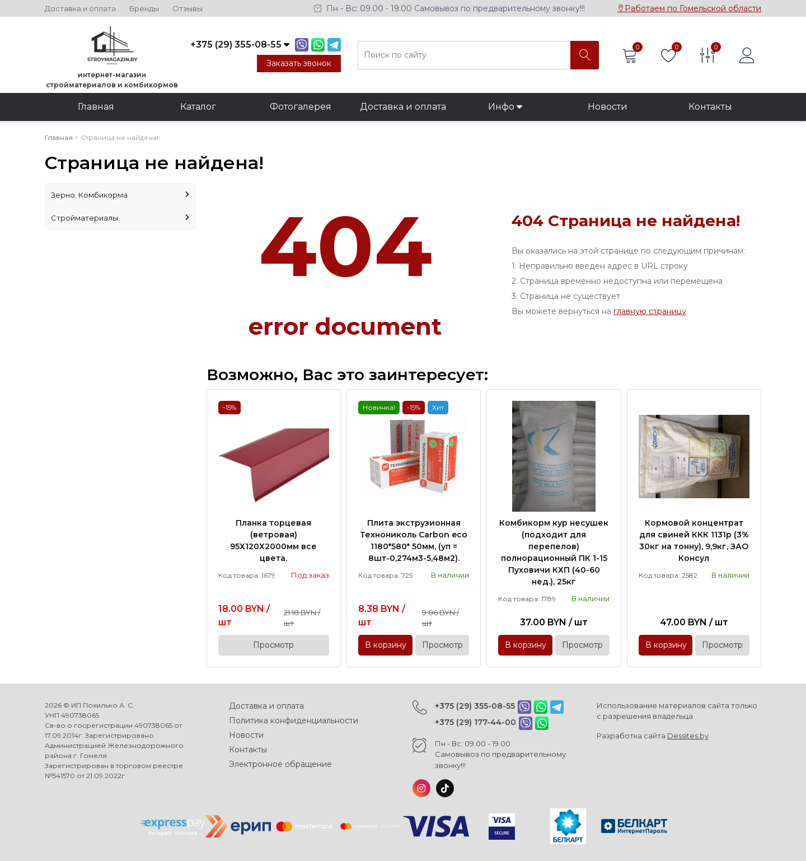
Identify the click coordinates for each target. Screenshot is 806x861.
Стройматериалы (120, 217)
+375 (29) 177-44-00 (475, 722)
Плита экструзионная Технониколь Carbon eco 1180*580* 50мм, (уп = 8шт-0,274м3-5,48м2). (413, 540)
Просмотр (273, 645)
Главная (96, 106)
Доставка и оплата (80, 8)
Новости (607, 106)
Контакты (710, 106)
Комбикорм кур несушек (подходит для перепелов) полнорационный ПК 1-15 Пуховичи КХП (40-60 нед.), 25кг (553, 552)
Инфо (505, 106)
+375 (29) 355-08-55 (475, 706)
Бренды (144, 8)
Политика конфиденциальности (293, 720)
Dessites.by (688, 735)
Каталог (198, 106)
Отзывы (187, 8)
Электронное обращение (280, 764)
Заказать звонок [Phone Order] (298, 63)
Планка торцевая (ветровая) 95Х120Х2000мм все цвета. (273, 540)
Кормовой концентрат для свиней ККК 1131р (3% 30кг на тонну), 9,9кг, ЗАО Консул (694, 540)
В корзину (385, 645)
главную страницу (649, 311)
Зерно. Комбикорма (120, 194)
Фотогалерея (300, 106)
